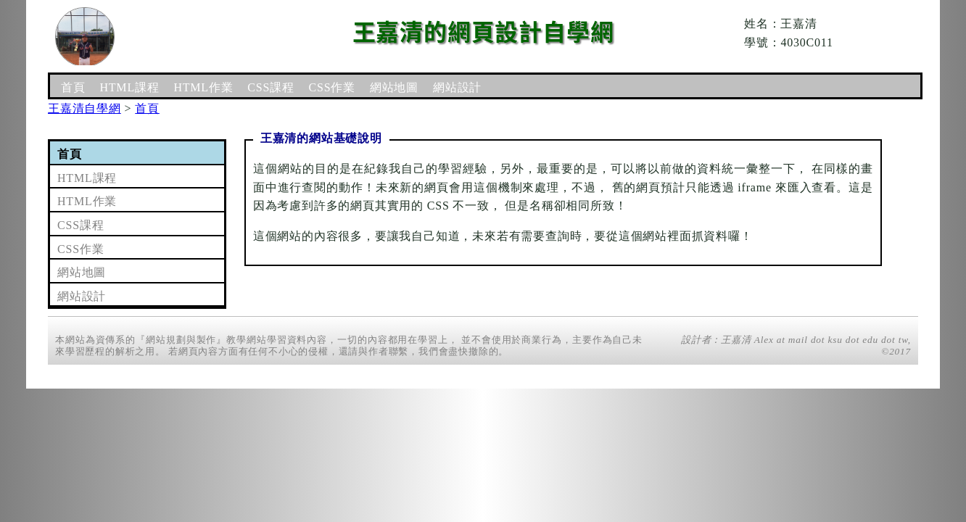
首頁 (73, 87)
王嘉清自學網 (84, 108)
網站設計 (457, 87)
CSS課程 (270, 87)
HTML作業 (203, 87)
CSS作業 (332, 87)
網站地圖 (394, 87)
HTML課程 (129, 87)
